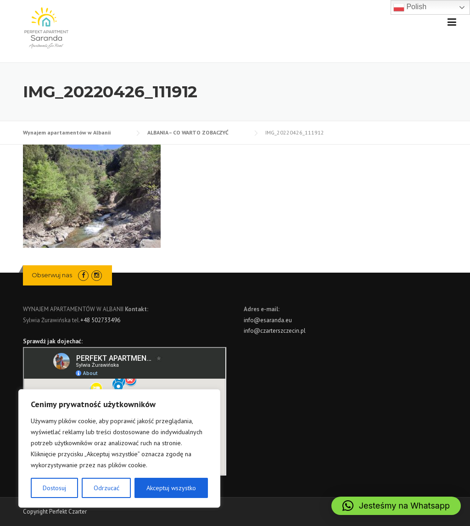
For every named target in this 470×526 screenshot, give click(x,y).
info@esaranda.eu (268, 320)
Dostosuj (54, 488)
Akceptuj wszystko (171, 488)
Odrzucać (106, 488)
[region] (119, 448)
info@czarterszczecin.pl (275, 331)
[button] (396, 506)
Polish (409, 7)
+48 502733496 (100, 320)
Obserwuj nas (52, 275)
